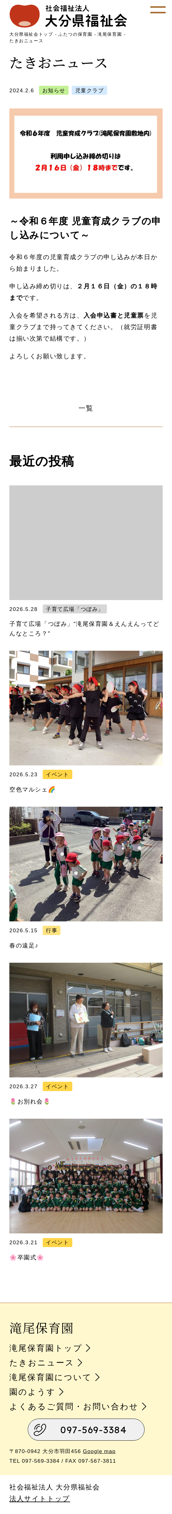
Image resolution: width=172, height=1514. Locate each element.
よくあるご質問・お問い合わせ (74, 1406)
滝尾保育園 (110, 34)
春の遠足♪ (24, 945)
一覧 (86, 408)
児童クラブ (89, 91)
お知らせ (53, 91)
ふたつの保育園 (75, 34)
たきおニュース (26, 40)
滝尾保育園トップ (46, 1348)
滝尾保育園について (50, 1377)
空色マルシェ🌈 (32, 789)
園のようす (32, 1392)
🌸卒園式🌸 (27, 1257)
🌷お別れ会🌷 (30, 1101)
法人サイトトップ (39, 1499)
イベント (57, 774)
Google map (99, 1451)
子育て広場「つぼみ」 (75, 609)
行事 (51, 930)
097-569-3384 (93, 1430)
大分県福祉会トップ (31, 34)
